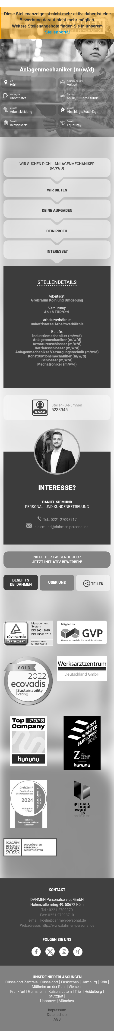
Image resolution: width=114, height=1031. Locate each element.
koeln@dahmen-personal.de (63, 920)
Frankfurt (17, 991)
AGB (57, 1019)
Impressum (57, 1010)
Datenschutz (57, 1015)
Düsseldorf (49, 982)
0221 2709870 (61, 910)
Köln (103, 982)
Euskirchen (70, 982)
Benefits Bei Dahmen (21, 582)
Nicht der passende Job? (57, 560)
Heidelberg (93, 991)
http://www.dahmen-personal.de (68, 925)
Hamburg (89, 982)
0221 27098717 (64, 519)
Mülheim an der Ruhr (49, 987)
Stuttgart (56, 996)
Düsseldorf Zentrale (21, 982)
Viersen (75, 987)
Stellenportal (57, 32)
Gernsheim (37, 991)
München (66, 1001)
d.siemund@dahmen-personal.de (61, 527)
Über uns (57, 582)
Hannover (48, 1001)
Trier (78, 991)
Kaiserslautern (60, 991)
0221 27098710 (61, 915)
